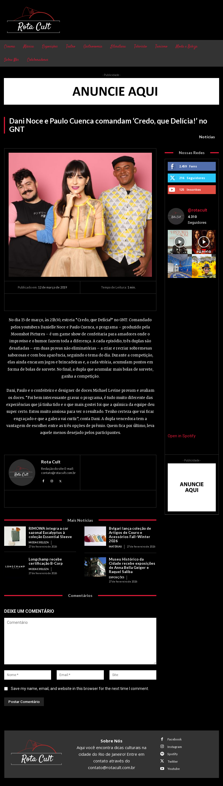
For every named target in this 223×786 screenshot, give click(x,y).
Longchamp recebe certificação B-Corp (46, 561)
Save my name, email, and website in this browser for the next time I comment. (80, 688)
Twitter (172, 760)
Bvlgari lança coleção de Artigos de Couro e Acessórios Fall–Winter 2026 (130, 534)
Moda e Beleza (38, 542)
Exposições (116, 577)
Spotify (172, 753)
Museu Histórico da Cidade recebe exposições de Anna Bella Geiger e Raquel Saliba (132, 565)
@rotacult (197, 210)
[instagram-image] (180, 242)
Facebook (174, 739)
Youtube (173, 768)
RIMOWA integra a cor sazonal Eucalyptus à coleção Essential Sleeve (50, 532)
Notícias (207, 137)
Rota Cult (51, 461)
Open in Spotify (182, 435)
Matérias (115, 546)
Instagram (174, 746)
